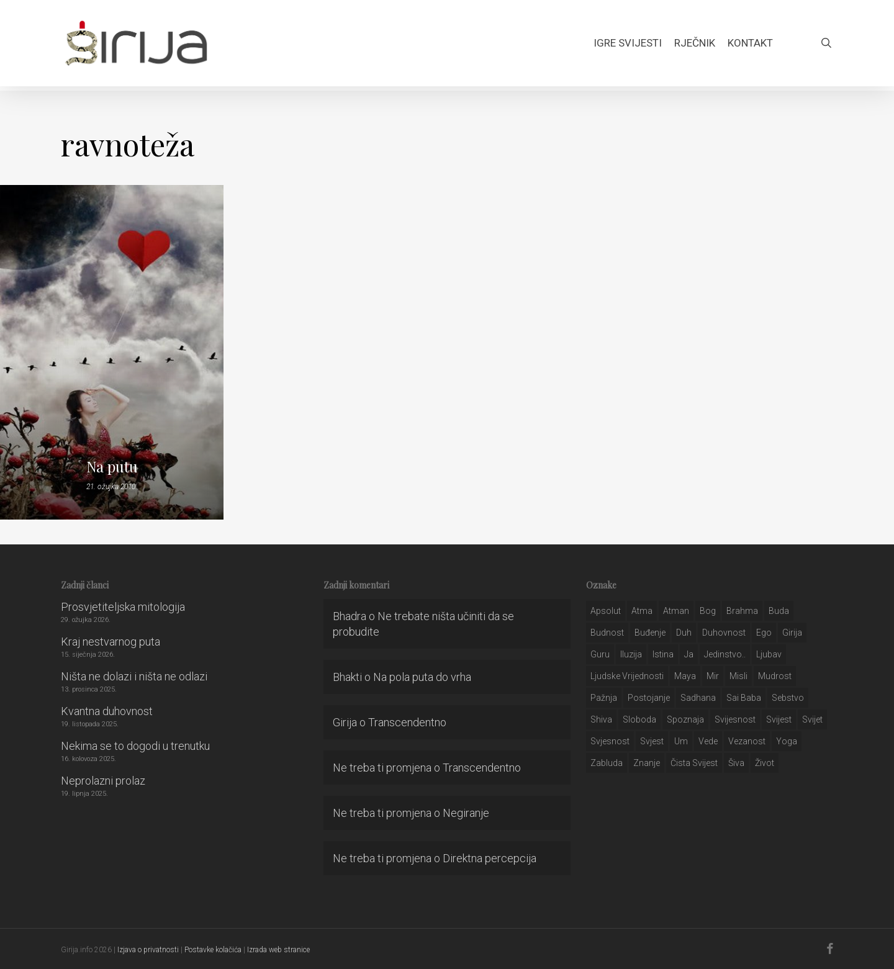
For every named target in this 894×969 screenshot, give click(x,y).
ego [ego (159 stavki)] (764, 633)
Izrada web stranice (278, 949)
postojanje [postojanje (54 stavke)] (649, 698)
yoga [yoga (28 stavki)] (786, 741)
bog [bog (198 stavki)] (708, 611)
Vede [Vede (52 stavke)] (708, 741)
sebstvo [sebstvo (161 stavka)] (788, 698)
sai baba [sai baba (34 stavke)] (743, 698)
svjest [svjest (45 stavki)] (652, 741)
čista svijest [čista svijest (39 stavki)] (694, 763)
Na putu (112, 466)
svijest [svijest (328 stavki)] (779, 719)
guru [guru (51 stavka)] (600, 654)
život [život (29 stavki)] (764, 763)
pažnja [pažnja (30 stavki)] (603, 698)
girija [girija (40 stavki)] (792, 633)
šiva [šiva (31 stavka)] (736, 763)
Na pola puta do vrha (422, 676)
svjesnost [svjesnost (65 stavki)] (610, 741)
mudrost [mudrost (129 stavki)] (775, 676)
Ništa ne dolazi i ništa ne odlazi (134, 676)
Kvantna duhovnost (107, 711)
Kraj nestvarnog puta (110, 641)
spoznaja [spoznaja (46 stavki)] (685, 719)
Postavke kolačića (213, 949)
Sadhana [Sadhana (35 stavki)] (698, 698)
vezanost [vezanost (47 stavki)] (746, 741)
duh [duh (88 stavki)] (684, 633)
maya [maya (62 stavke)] (685, 676)
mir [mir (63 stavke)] (713, 676)
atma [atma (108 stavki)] (641, 611)
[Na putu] (112, 352)
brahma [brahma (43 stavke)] (742, 611)
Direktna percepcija (489, 858)
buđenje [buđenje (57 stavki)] (650, 633)
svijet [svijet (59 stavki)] (812, 719)
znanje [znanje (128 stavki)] (646, 763)
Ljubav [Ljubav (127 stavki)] (769, 654)
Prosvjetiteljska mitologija (123, 606)
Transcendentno (407, 722)
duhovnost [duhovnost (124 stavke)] (724, 633)
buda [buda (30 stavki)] (779, 611)
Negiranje (466, 812)
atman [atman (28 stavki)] (676, 611)
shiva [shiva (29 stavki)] (601, 719)
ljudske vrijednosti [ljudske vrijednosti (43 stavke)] (627, 676)
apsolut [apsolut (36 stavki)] (605, 611)
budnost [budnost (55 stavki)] (607, 633)
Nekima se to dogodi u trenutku (135, 745)
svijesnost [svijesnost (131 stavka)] (735, 719)
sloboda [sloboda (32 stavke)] (639, 719)
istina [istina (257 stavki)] (663, 654)
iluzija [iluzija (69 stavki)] (631, 654)
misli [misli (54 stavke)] (738, 676)
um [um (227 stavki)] (681, 741)
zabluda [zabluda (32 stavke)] (606, 763)
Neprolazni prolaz (103, 780)
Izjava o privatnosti (148, 949)
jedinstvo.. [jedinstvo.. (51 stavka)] (725, 654)
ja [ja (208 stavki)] (688, 654)
